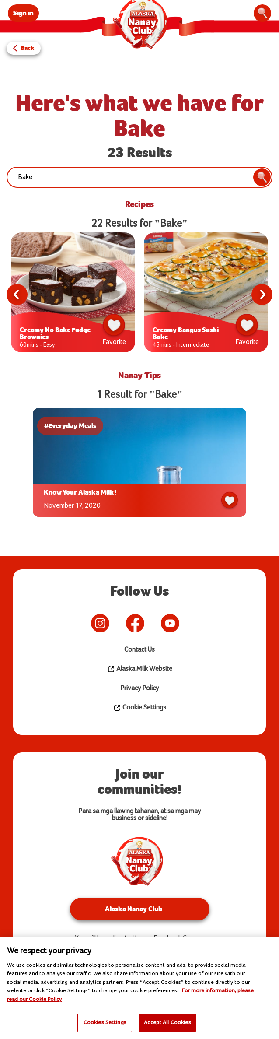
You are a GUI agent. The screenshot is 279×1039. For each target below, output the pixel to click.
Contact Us (139, 649)
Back (27, 48)
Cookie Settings (139, 708)
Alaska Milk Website (139, 669)
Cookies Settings (105, 1022)
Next (261, 294)
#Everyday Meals (70, 425)
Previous (17, 294)
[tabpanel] (73, 294)
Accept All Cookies (167, 1022)
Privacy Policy (139, 688)
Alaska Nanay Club (133, 909)
